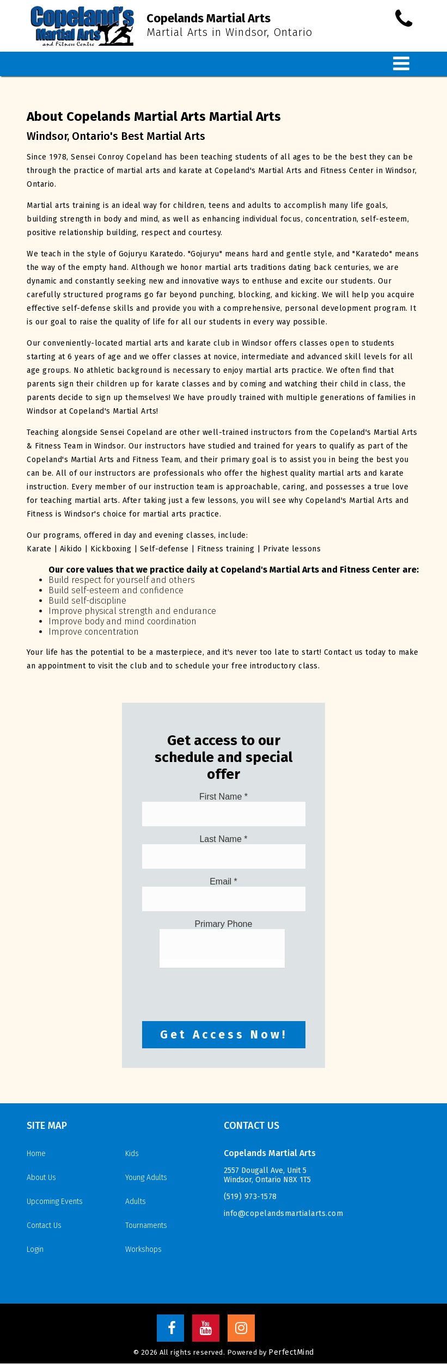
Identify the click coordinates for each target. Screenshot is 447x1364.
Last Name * (223, 839)
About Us (41, 1178)
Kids (132, 1154)
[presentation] (225, 989)
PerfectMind (291, 1352)
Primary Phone (224, 924)
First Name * (223, 796)
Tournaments (146, 1226)
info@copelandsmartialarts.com (284, 1214)
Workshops (143, 1250)
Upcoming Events (55, 1202)
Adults (135, 1202)
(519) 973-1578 (250, 1197)
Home (36, 1154)
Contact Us (44, 1226)
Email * (223, 881)
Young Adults (146, 1178)
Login (35, 1250)
